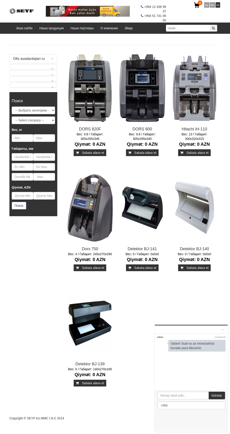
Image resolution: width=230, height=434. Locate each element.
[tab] (33, 59)
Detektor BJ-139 (90, 364)
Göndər (217, 395)
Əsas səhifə (24, 28)
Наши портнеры (82, 28)
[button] (33, 67)
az (206, 5)
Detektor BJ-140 (194, 249)
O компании (109, 28)
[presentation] (192, 420)
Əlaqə (129, 28)
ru (218, 5)
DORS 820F (90, 129)
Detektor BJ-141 (142, 249)
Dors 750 (90, 249)
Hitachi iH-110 (194, 129)
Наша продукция (51, 28)
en (212, 5)
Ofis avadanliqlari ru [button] (29, 59)
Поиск (19, 205)
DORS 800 (142, 129)
